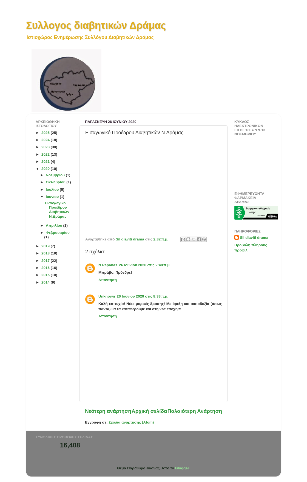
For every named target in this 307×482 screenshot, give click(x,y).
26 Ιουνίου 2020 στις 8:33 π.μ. (142, 296)
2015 (46, 275)
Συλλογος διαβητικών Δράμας (96, 25)
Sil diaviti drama (254, 238)
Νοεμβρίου (56, 175)
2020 (46, 169)
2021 (46, 161)
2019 (46, 246)
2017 (46, 261)
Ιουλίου (53, 189)
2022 (46, 154)
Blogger (182, 468)
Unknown (106, 296)
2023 (46, 147)
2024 (46, 140)
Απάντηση (107, 280)
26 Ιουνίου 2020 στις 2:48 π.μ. (144, 265)
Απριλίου (54, 225)
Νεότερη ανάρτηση (108, 411)
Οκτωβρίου (56, 182)
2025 (46, 133)
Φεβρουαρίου (58, 233)
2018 (46, 253)
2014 (46, 282)
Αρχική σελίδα (149, 411)
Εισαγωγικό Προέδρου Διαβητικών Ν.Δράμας (57, 209)
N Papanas (107, 265)
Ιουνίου (53, 197)
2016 (46, 268)
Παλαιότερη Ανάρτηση (194, 411)
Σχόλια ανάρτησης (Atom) (131, 422)
